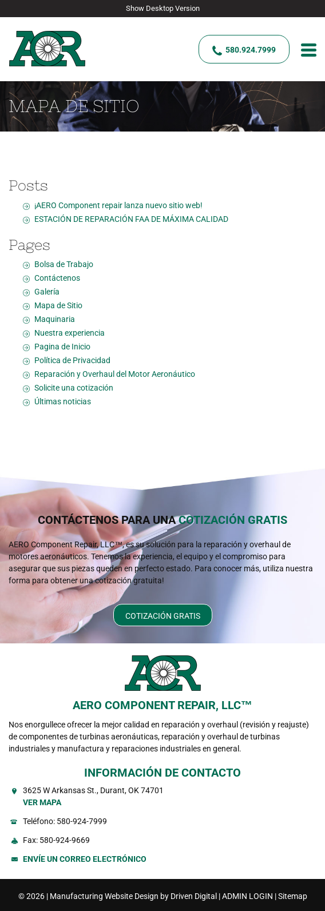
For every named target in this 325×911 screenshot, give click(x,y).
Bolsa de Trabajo (63, 264)
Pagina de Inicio (62, 346)
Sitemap (292, 896)
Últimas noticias (62, 401)
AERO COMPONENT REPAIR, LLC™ (162, 705)
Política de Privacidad (72, 360)
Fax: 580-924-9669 (56, 840)
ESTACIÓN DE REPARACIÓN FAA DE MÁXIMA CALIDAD (131, 219)
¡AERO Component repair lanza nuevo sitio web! (118, 205)
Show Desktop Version (163, 8)
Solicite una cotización (73, 387)
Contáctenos (57, 278)
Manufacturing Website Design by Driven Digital (133, 896)
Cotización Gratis (162, 615)
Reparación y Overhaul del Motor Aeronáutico (114, 374)
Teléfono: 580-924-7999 (65, 821)
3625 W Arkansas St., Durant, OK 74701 (169, 797)
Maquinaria (54, 319)
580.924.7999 (250, 49)
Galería (47, 291)
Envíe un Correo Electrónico (84, 859)
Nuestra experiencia (69, 332)
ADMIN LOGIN (247, 896)
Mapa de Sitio (58, 305)
